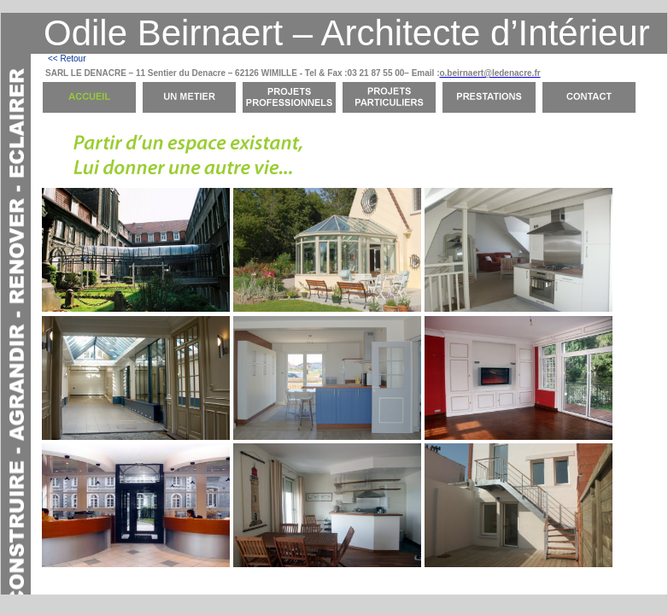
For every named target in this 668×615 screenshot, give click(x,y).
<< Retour (66, 58)
